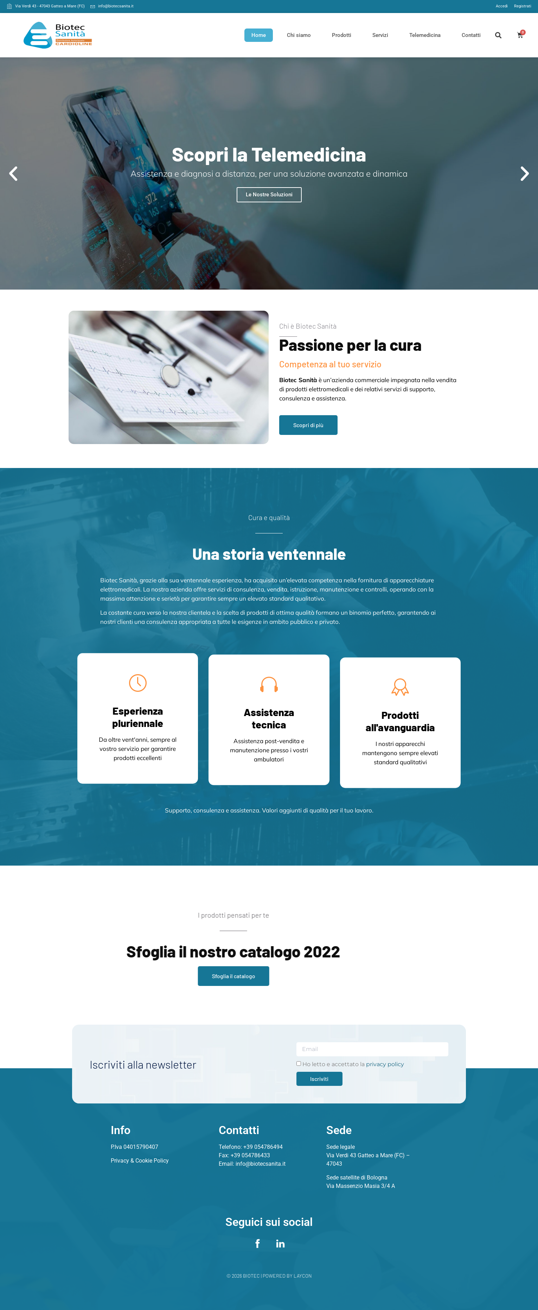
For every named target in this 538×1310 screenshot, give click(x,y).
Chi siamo (299, 35)
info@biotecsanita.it (261, 1163)
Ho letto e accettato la (353, 1064)
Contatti (471, 35)
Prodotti (341, 35)
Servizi (380, 35)
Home (258, 35)
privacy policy (385, 1064)
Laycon (303, 1276)
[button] (498, 35)
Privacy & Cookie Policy (140, 1160)
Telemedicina (425, 35)
